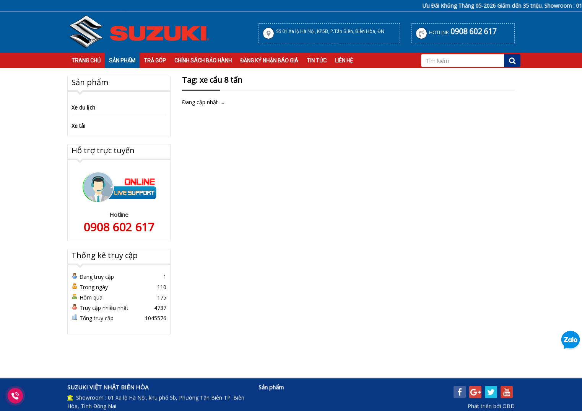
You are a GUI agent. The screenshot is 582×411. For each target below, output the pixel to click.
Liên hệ (344, 60)
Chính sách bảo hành (203, 60)
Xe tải (78, 125)
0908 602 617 (473, 32)
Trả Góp (155, 60)
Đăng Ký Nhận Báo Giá (269, 60)
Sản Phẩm (122, 60)
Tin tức (317, 60)
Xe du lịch (83, 107)
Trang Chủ (86, 60)
